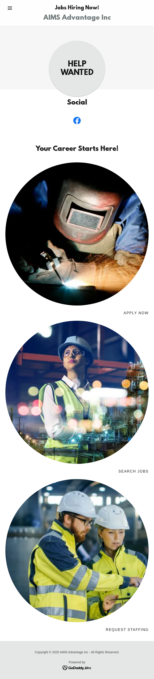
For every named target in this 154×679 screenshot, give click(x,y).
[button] (16, 8)
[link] (77, 18)
